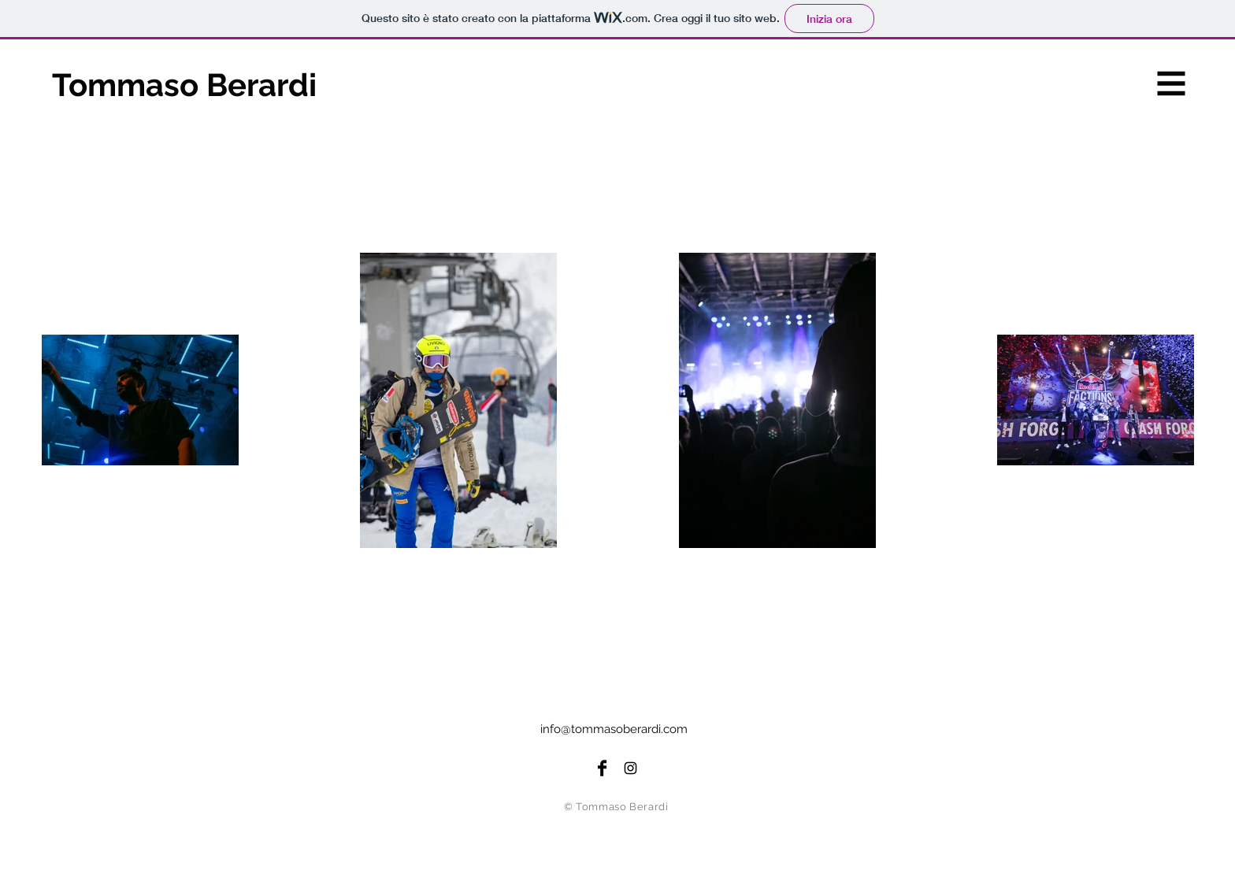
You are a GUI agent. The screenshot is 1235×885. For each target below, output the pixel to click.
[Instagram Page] (630, 768)
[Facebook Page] (602, 768)
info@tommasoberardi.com (614, 729)
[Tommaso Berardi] (208, 85)
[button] (1171, 84)
